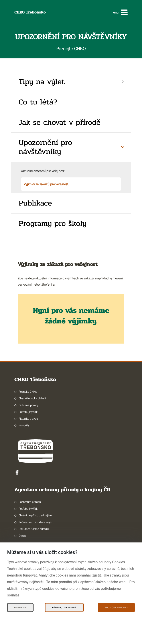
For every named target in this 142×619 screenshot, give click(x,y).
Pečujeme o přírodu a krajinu (36, 522)
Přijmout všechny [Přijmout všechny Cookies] (116, 607)
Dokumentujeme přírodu (34, 529)
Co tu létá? (38, 102)
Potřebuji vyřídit (28, 411)
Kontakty (24, 425)
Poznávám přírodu (30, 502)
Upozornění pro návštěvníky (45, 147)
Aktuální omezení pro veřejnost (43, 171)
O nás (22, 535)
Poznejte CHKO (28, 391)
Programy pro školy (53, 223)
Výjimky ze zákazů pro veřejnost (46, 184)
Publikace (35, 203)
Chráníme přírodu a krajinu (35, 515)
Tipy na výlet (42, 81)
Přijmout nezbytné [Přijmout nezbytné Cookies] (64, 607)
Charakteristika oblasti (32, 398)
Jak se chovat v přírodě (60, 122)
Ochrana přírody (29, 405)
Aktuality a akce (28, 418)
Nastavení (20, 607)
